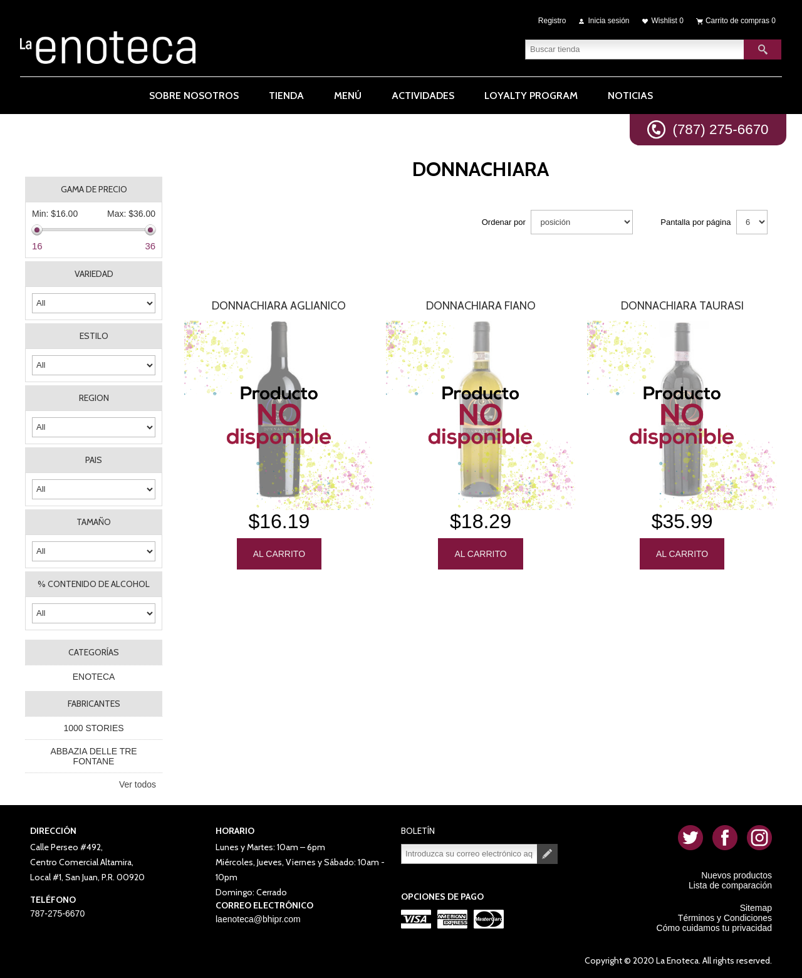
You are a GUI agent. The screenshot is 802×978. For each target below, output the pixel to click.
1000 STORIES (93, 728)
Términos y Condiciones (725, 918)
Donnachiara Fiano (481, 306)
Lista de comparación (730, 885)
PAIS (93, 460)
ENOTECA (94, 677)
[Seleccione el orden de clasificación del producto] (582, 222)
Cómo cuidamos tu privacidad (714, 928)
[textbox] (634, 47)
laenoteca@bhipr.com (258, 919)
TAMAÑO (93, 522)
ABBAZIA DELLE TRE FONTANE (93, 756)
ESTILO (94, 335)
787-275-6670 (57, 913)
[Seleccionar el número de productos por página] (752, 222)
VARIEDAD (94, 273)
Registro (552, 20)
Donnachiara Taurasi (682, 306)
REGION (94, 397)
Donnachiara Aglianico (279, 306)
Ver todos (137, 784)
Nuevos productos (736, 875)
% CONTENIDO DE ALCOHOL (94, 584)
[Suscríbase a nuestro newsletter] (469, 854)
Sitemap (756, 908)
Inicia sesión (609, 20)
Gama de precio (94, 189)
